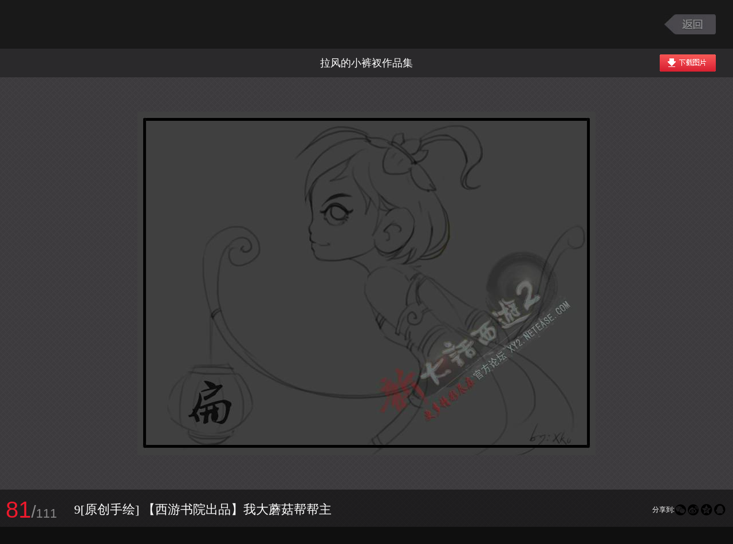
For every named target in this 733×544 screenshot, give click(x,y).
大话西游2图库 (81, 24)
